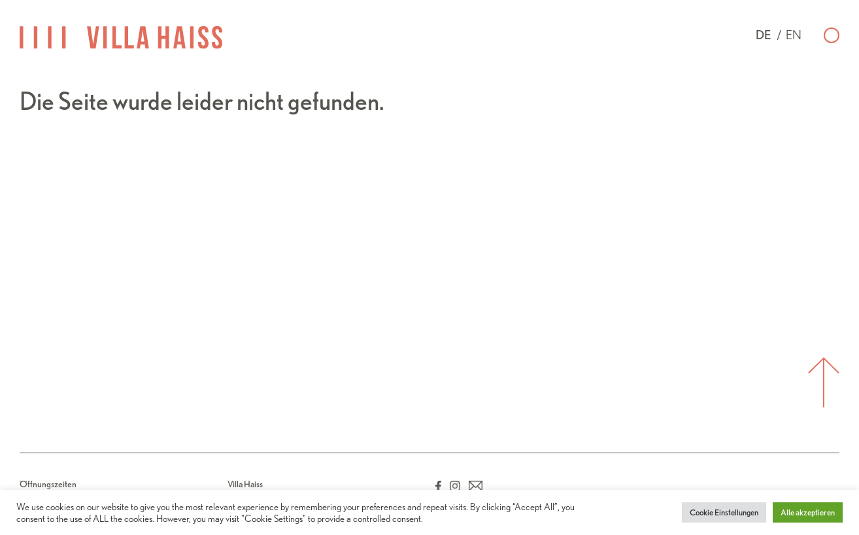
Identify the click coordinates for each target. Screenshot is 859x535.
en (793, 35)
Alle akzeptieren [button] (808, 512)
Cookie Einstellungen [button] (724, 512)
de (763, 35)
